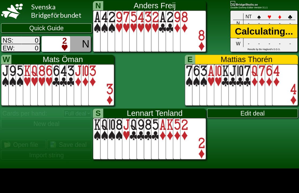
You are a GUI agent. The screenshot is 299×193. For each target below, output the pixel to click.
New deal (46, 123)
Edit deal (252, 113)
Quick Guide (46, 28)
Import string (46, 154)
